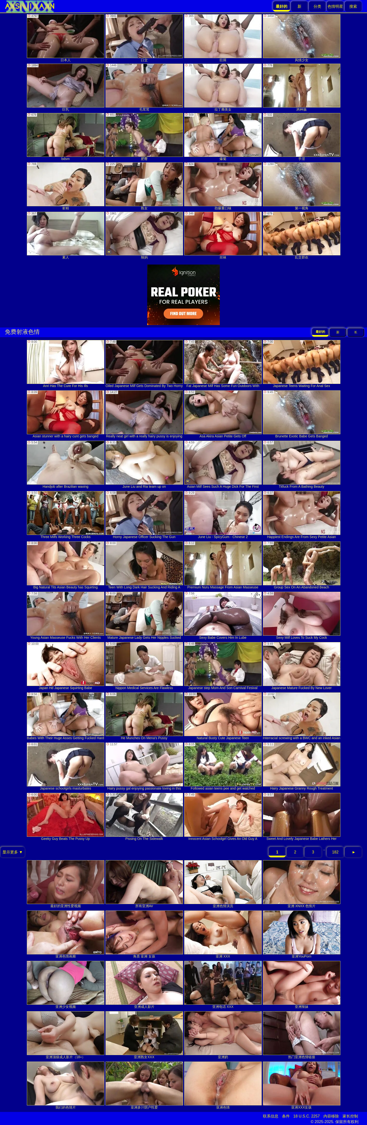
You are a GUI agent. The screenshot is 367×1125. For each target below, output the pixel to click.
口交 (144, 38)
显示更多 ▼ (12, 852)
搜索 (353, 6)
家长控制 (350, 1116)
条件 (286, 1116)
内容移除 (331, 1116)
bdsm (65, 137)
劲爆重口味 (223, 186)
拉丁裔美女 (223, 87)
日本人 (65, 38)
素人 (65, 235)
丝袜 (223, 235)
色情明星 (335, 6)
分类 (317, 6)
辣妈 (144, 235)
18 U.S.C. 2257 (306, 1116)
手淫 (301, 137)
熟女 (144, 186)
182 (335, 852)
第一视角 (301, 186)
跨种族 (301, 87)
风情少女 (301, 38)
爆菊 (223, 137)
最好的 (320, 332)
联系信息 (270, 1116)
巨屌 (223, 38)
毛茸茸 (144, 87)
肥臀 (144, 137)
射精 (65, 186)
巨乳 (65, 87)
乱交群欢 (301, 235)
